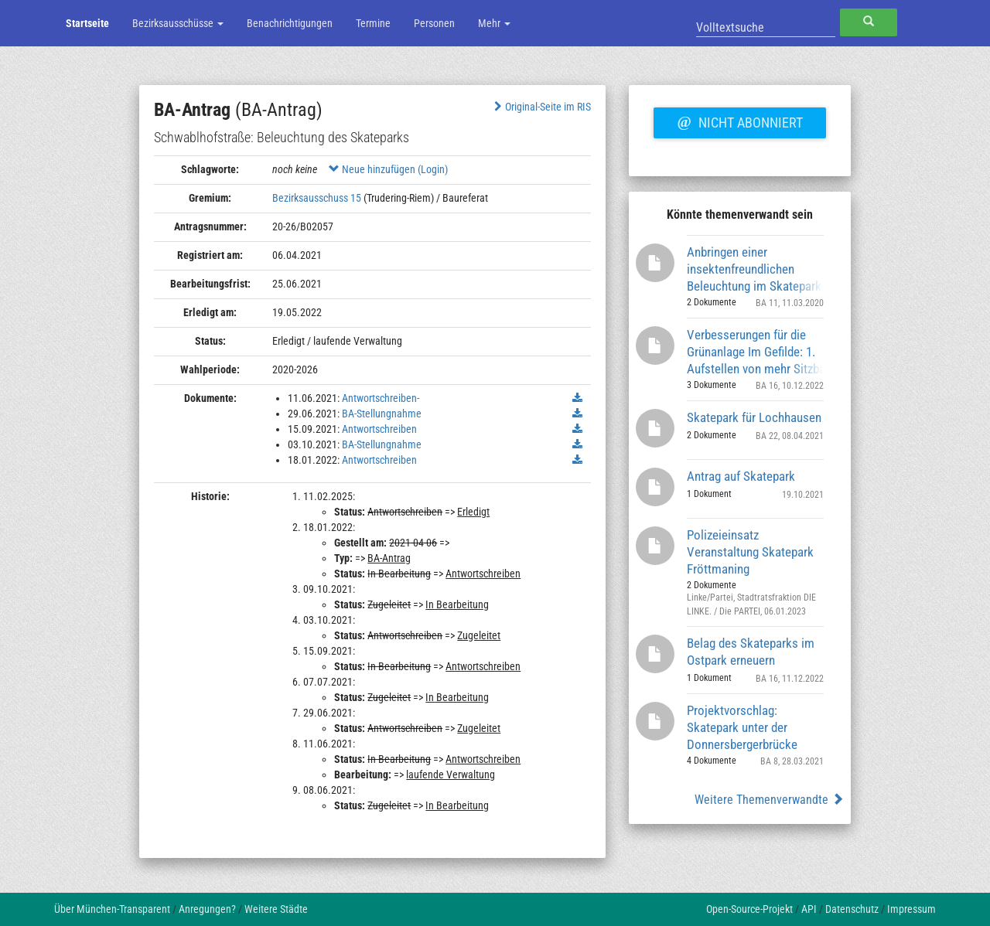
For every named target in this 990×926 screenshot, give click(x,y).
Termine (373, 23)
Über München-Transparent (112, 909)
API (809, 909)
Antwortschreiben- (380, 398)
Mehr (494, 23)
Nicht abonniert (739, 121)
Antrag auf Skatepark (741, 476)
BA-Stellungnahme (382, 413)
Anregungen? (207, 909)
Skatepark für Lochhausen (754, 417)
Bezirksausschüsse (178, 23)
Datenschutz (852, 909)
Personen (434, 23)
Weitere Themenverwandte (769, 799)
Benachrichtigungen (290, 23)
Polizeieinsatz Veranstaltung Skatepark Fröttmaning (750, 551)
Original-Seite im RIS (541, 106)
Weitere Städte (276, 909)
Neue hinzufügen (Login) (388, 169)
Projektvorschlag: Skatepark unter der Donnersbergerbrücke (742, 727)
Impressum (911, 909)
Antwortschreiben (379, 429)
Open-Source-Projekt (749, 909)
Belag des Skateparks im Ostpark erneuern (750, 651)
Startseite (87, 23)
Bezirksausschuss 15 (316, 198)
